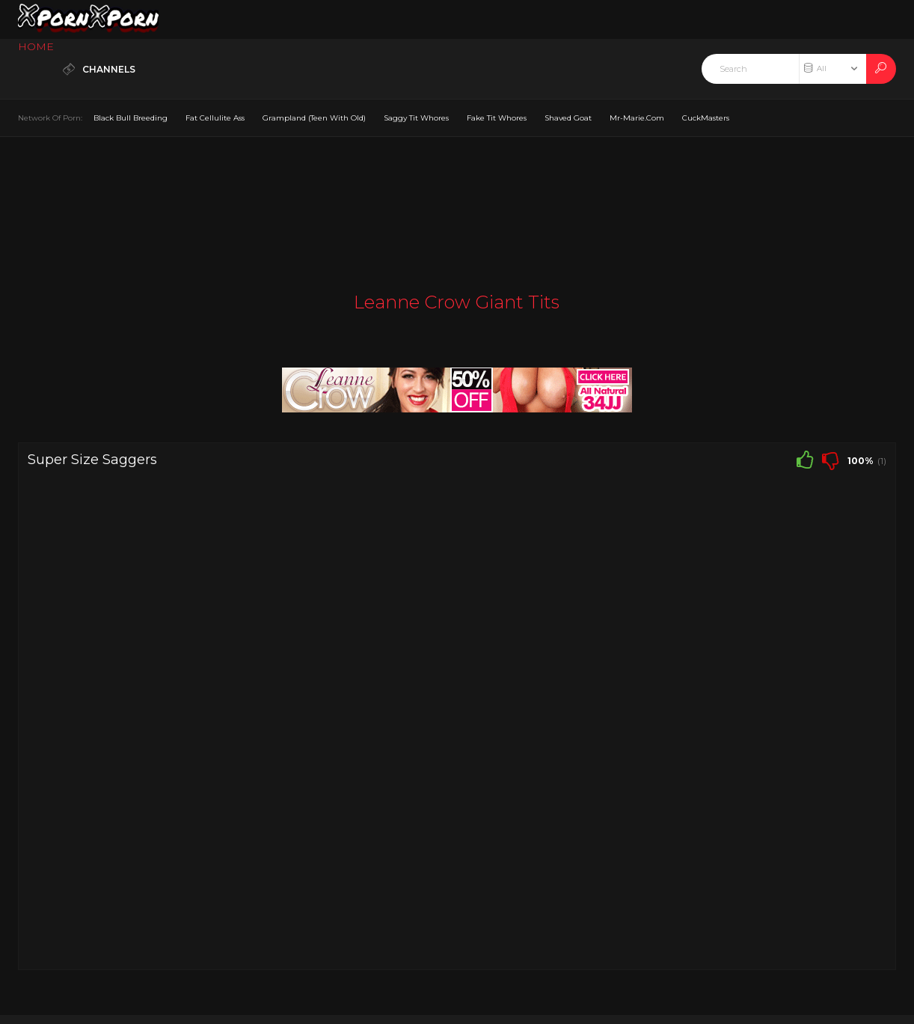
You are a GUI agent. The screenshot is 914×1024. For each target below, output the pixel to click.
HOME (36, 46)
